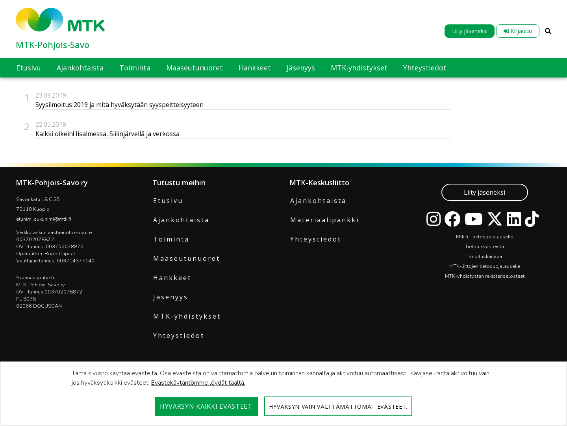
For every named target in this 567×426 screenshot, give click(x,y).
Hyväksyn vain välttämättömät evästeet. (338, 406)
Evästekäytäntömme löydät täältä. (198, 382)
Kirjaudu (518, 31)
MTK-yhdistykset (187, 316)
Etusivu (168, 200)
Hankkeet (172, 277)
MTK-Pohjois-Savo (52, 44)
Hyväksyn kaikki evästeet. (207, 406)
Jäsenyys (170, 297)
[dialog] (283, 393)
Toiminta (171, 239)
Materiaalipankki (324, 220)
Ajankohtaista (181, 220)
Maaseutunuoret (186, 258)
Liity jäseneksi (469, 31)
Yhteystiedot (178, 335)
